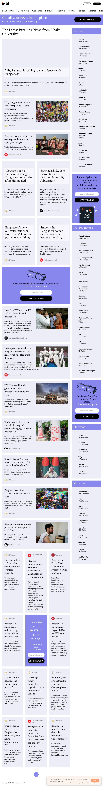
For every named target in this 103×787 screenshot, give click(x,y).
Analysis (61, 11)
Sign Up (97, 3)
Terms (71, 783)
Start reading (87, 19)
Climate (92, 11)
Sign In (87, 3)
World (71, 11)
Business (49, 11)
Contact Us (97, 783)
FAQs (83, 783)
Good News (23, 11)
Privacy (78, 783)
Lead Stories (8, 11)
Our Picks (37, 11)
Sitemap (89, 783)
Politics (81, 11)
